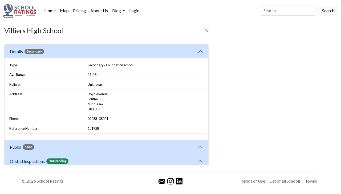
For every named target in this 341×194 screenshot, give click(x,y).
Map (64, 10)
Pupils (22, 147)
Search (328, 10)
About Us (99, 10)
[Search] (288, 11)
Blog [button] (117, 10)
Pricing (79, 10)
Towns (311, 180)
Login (134, 10)
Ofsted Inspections (39, 161)
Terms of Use (253, 180)
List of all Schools (285, 180)
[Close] (207, 31)
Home (50, 10)
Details (27, 51)
